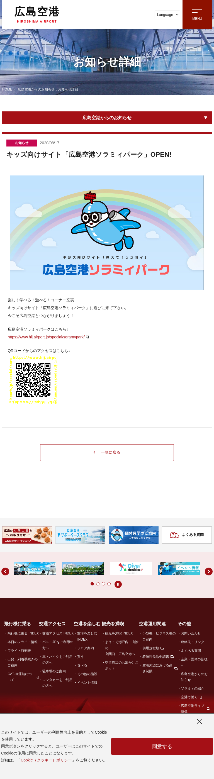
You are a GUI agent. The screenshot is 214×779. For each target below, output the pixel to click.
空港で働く (189, 697)
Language (167, 15)
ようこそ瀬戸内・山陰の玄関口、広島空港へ (121, 648)
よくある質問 (187, 535)
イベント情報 (87, 683)
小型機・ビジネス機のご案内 (159, 636)
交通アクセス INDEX (58, 633)
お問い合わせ (191, 633)
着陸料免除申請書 (155, 657)
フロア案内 (85, 648)
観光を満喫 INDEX (119, 633)
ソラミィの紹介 (192, 688)
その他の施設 (87, 674)
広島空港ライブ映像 (192, 709)
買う (80, 657)
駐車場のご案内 (54, 671)
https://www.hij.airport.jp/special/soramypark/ (46, 337)
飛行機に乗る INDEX (23, 633)
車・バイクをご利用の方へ (57, 660)
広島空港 (37, 14)
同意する (162, 746)
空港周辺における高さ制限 (157, 668)
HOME (7, 89)
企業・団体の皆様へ (194, 662)
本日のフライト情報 (23, 642)
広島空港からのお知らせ (107, 117)
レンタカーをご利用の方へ (57, 683)
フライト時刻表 (19, 651)
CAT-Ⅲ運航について (19, 677)
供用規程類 (150, 648)
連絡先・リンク (192, 642)
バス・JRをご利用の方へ (57, 645)
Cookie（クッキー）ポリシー (46, 760)
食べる (82, 665)
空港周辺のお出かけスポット (121, 665)
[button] (81, 583)
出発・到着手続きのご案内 (23, 662)
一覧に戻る (107, 452)
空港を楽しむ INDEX (87, 636)
